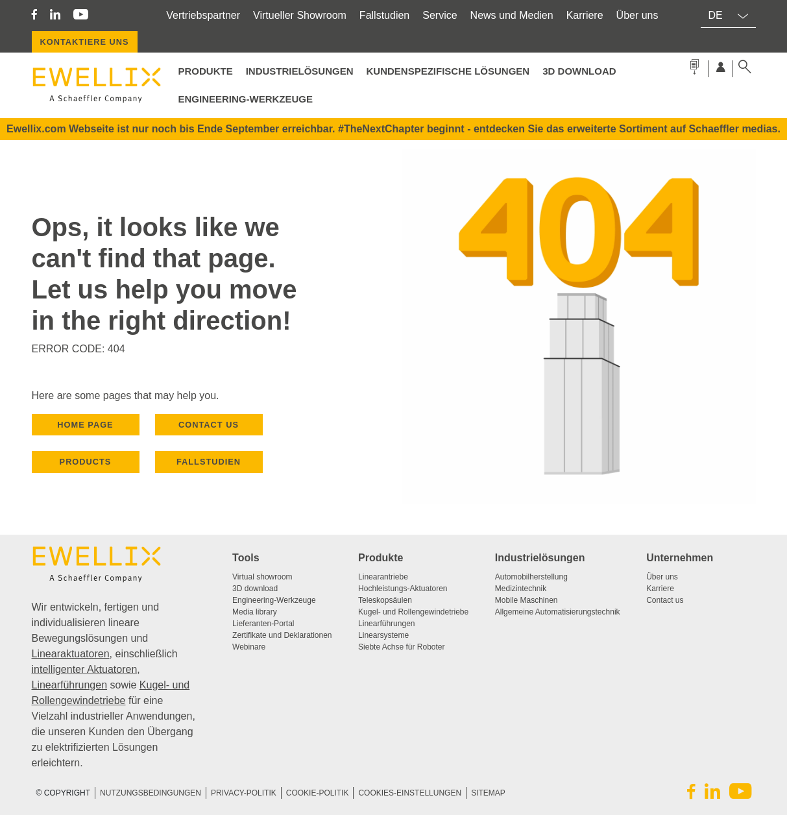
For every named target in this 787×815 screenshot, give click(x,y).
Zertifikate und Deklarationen (282, 635)
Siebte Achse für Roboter (401, 646)
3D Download (579, 71)
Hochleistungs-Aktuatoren (402, 588)
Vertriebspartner (203, 15)
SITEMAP (488, 792)
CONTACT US (208, 425)
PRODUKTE (205, 71)
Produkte (380, 557)
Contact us (664, 600)
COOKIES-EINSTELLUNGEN (409, 792)
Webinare (248, 646)
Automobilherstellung (531, 576)
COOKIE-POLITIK (317, 792)
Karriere (584, 15)
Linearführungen (70, 684)
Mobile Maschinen (526, 600)
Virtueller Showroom (299, 15)
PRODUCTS (86, 462)
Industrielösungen (300, 71)
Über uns (637, 15)
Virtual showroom (262, 576)
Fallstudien (384, 15)
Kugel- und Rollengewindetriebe (413, 611)
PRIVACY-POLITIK (243, 792)
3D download (255, 588)
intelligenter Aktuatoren (85, 669)
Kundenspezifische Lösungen (448, 71)
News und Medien (511, 15)
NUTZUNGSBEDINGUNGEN (150, 792)
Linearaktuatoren (71, 653)
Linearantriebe (383, 576)
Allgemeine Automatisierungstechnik (557, 611)
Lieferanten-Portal (263, 623)
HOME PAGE (85, 425)
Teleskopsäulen (385, 600)
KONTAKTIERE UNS (84, 42)
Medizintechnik (520, 588)
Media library (254, 611)
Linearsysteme (383, 635)
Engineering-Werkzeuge (245, 98)
